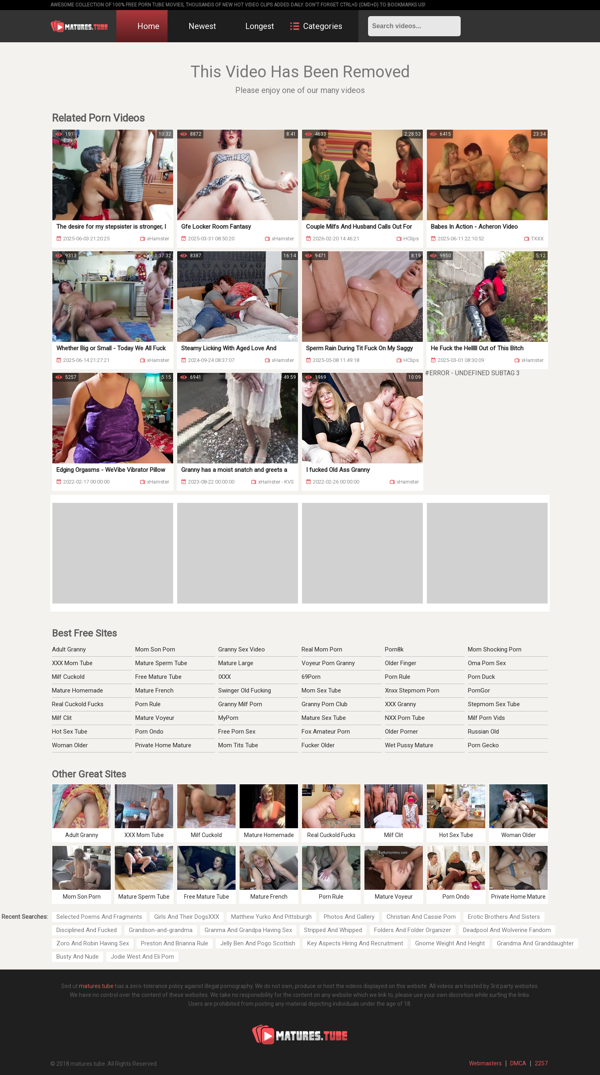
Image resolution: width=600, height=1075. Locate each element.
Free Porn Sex (236, 731)
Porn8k (394, 649)
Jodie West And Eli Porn (142, 956)
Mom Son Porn (155, 649)
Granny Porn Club (325, 704)
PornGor (479, 690)
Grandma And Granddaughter (535, 943)
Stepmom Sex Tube (494, 704)
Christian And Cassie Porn (421, 916)
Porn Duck (481, 676)
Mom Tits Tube (238, 745)
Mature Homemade (77, 690)
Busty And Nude (77, 956)
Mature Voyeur (154, 717)
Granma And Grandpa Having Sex (248, 930)
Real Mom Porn (322, 649)
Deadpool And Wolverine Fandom (507, 930)
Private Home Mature (163, 745)
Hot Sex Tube (69, 731)
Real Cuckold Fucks (77, 704)
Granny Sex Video (241, 649)
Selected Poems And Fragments (99, 916)
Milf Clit (62, 717)
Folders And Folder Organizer (412, 930)
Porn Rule (148, 704)
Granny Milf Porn (240, 704)
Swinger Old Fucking (244, 690)
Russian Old (483, 731)
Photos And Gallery (349, 916)
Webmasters (485, 1063)
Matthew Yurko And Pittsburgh (271, 916)
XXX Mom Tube (72, 663)
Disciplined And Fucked (86, 930)
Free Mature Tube (158, 676)
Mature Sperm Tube (161, 663)
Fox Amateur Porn (326, 731)
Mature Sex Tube (324, 717)
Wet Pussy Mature (409, 745)
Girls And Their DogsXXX (186, 916)
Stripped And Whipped (333, 930)
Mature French (154, 690)
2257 (541, 1063)
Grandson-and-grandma (160, 930)
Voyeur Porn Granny (328, 663)
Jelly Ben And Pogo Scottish (257, 943)
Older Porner (401, 731)
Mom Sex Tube (321, 690)
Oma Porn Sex (487, 663)
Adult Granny (69, 649)
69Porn (311, 676)
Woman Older (70, 745)
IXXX (224, 676)
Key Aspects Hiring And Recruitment (355, 943)
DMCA (518, 1063)
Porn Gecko (483, 745)
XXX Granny (400, 704)
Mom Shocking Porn (494, 649)
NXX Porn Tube (405, 717)
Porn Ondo (149, 731)
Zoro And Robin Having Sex (92, 943)
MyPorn (228, 717)
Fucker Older (318, 745)
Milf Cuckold (68, 676)
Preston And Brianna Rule (174, 943)
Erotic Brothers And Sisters (504, 916)
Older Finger (400, 663)
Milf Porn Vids (486, 717)
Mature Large (235, 663)
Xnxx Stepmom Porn (412, 690)
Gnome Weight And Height (450, 943)
